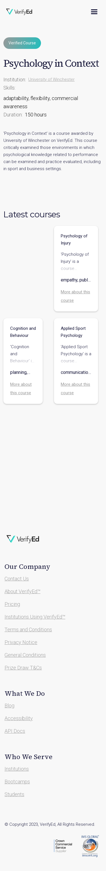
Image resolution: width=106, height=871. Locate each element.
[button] (94, 12)
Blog (9, 705)
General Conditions (25, 655)
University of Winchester (51, 79)
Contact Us (17, 579)
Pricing (12, 604)
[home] (23, 12)
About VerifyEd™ (22, 591)
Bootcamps (17, 782)
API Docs (15, 731)
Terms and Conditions (28, 629)
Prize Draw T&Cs (23, 668)
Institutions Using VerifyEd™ (35, 617)
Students (14, 794)
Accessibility (19, 718)
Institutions (17, 769)
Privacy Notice (21, 642)
